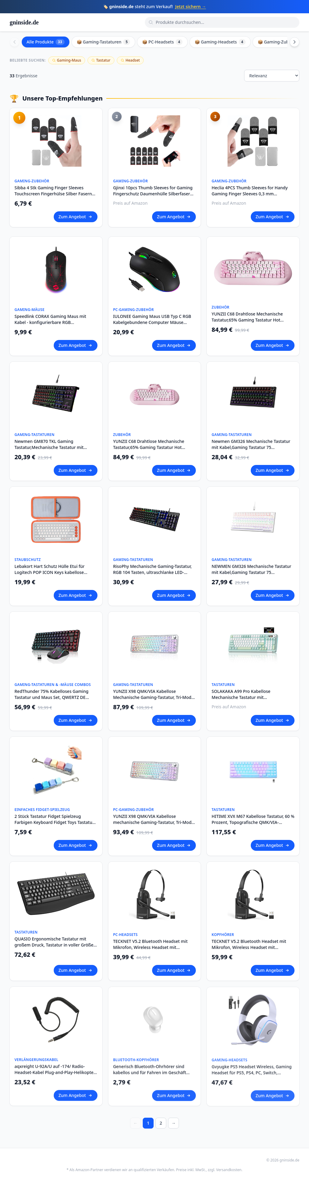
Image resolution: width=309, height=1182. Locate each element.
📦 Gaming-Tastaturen (103, 42)
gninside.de (24, 22)
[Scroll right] (294, 42)
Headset (130, 60)
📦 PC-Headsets (162, 42)
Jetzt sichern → (190, 6)
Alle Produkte (46, 42)
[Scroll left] (14, 42)
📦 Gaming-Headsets (220, 42)
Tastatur (100, 60)
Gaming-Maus (66, 60)
